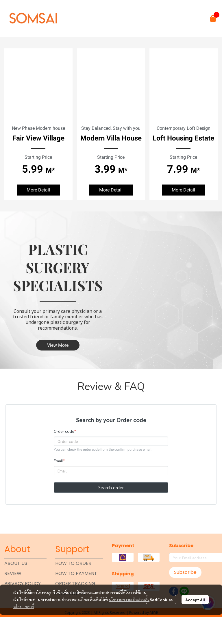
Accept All (195, 599)
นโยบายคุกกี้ (23, 606)
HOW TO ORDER (73, 563)
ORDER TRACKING (75, 583)
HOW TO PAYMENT (76, 573)
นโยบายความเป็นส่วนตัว (129, 599)
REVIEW (12, 573)
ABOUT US (15, 563)
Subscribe (185, 572)
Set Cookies (161, 599)
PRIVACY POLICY (22, 583)
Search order (111, 487)
